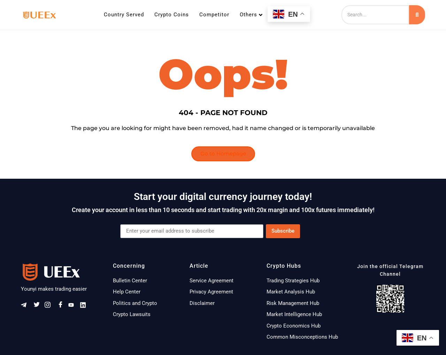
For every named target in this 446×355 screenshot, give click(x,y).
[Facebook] (61, 306)
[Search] (375, 14)
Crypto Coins (171, 14)
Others (251, 14)
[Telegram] (26, 306)
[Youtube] (73, 306)
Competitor (214, 14)
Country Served (124, 14)
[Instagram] (50, 306)
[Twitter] (38, 306)
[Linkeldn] (85, 306)
